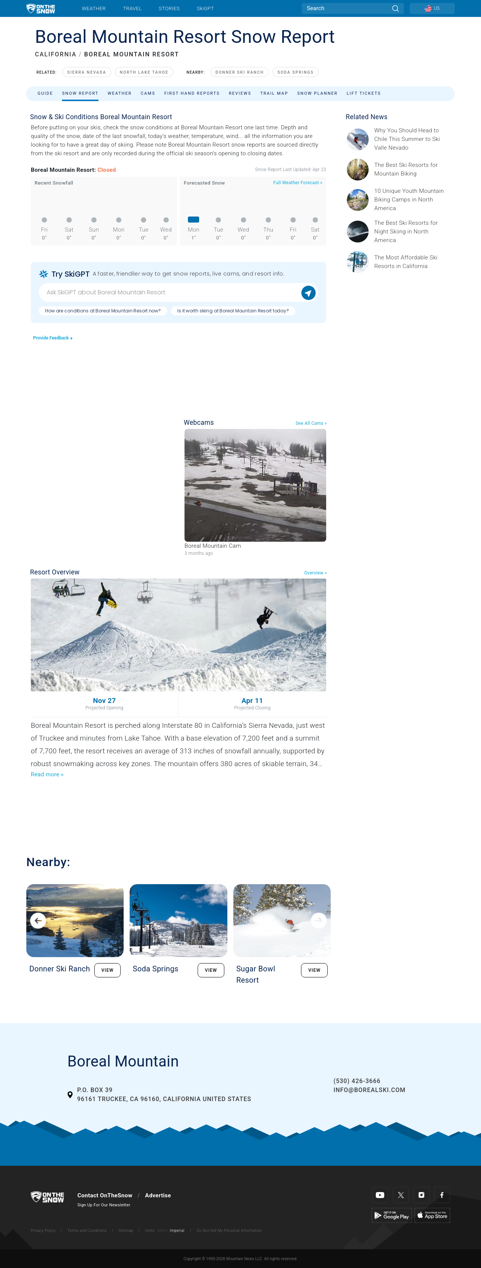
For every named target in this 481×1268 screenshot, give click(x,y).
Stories (169, 8)
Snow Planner (317, 93)
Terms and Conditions (86, 1231)
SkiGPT (205, 8)
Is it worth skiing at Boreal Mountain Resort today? (233, 311)
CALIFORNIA (56, 54)
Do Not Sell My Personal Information (229, 1231)
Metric (163, 1231)
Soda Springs (295, 72)
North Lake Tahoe (144, 72)
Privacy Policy (43, 1231)
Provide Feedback (53, 338)
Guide (45, 93)
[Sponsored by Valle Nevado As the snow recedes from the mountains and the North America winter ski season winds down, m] (412, 139)
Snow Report (80, 93)
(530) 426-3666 (356, 1081)
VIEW (107, 970)
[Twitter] (401, 1195)
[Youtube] (380, 1195)
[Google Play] (392, 1215)
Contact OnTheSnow (104, 1195)
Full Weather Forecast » (297, 182)
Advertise (158, 1195)
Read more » (47, 774)
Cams (148, 93)
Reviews (240, 93)
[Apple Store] (432, 1215)
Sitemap (126, 1231)
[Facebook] (442, 1195)
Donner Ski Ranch (239, 72)
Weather (94, 8)
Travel (132, 8)
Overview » (315, 573)
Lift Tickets (364, 93)
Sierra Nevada (86, 72)
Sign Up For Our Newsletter (103, 1205)
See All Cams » (311, 423)
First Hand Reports (192, 93)
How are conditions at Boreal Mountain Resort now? (103, 311)
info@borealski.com (369, 1090)
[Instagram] (421, 1195)
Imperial (177, 1231)
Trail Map (274, 93)
